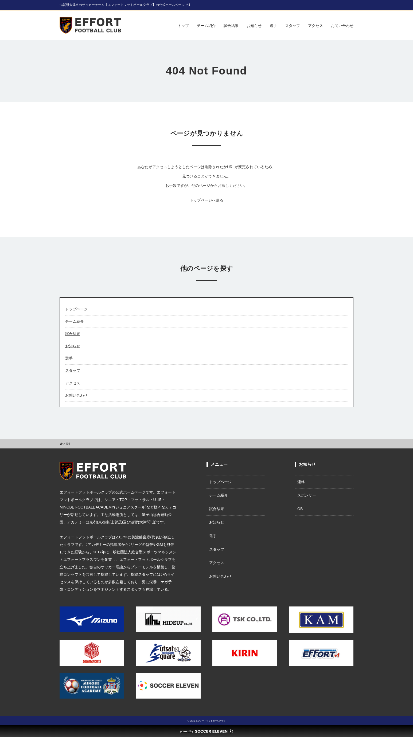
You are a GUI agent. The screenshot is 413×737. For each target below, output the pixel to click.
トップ (183, 25)
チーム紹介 (206, 25)
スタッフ (292, 25)
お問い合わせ (342, 25)
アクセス (315, 25)
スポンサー (306, 495)
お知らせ (254, 25)
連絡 (301, 482)
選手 (273, 25)
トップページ (76, 309)
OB (300, 509)
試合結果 (231, 25)
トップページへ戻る (206, 200)
